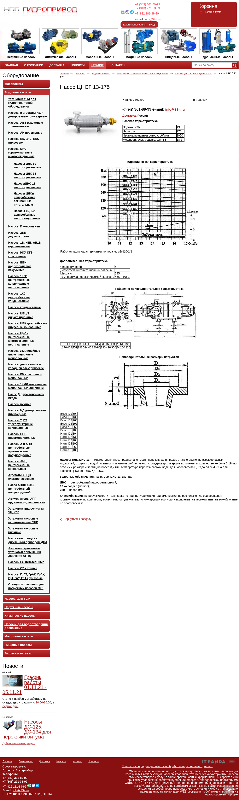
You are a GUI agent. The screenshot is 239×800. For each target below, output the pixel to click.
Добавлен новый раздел (18, 743)
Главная (64, 73)
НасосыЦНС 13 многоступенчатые (193, 73)
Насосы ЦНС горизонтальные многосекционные (142, 73)
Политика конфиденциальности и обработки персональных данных (167, 766)
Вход (152, 24)
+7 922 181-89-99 (147, 13)
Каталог (97, 65)
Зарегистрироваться (134, 24)
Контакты (93, 761)
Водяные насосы (101, 73)
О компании (26, 761)
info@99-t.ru (153, 19)
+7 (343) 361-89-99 (147, 4)
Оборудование (20, 75)
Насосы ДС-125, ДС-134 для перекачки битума (26, 729)
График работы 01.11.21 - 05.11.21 (24, 684)
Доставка (129, 115)
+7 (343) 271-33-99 (147, 8)
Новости (12, 666)
